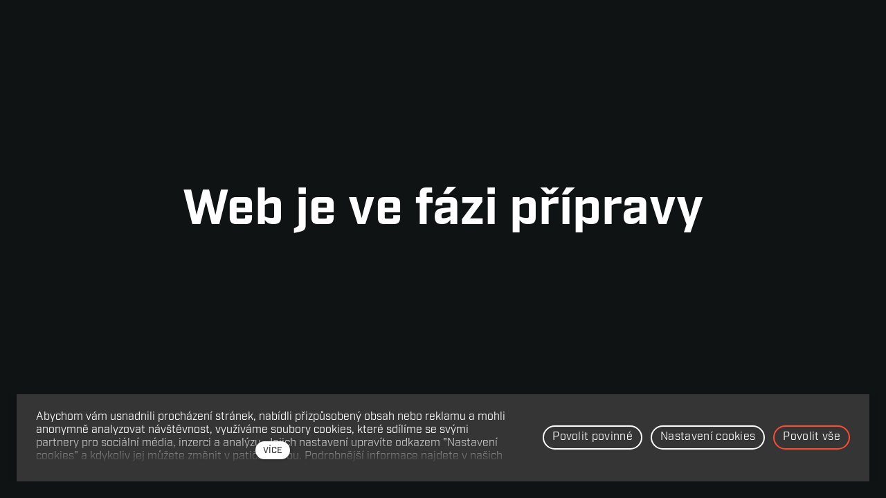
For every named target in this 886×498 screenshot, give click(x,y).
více (272, 450)
